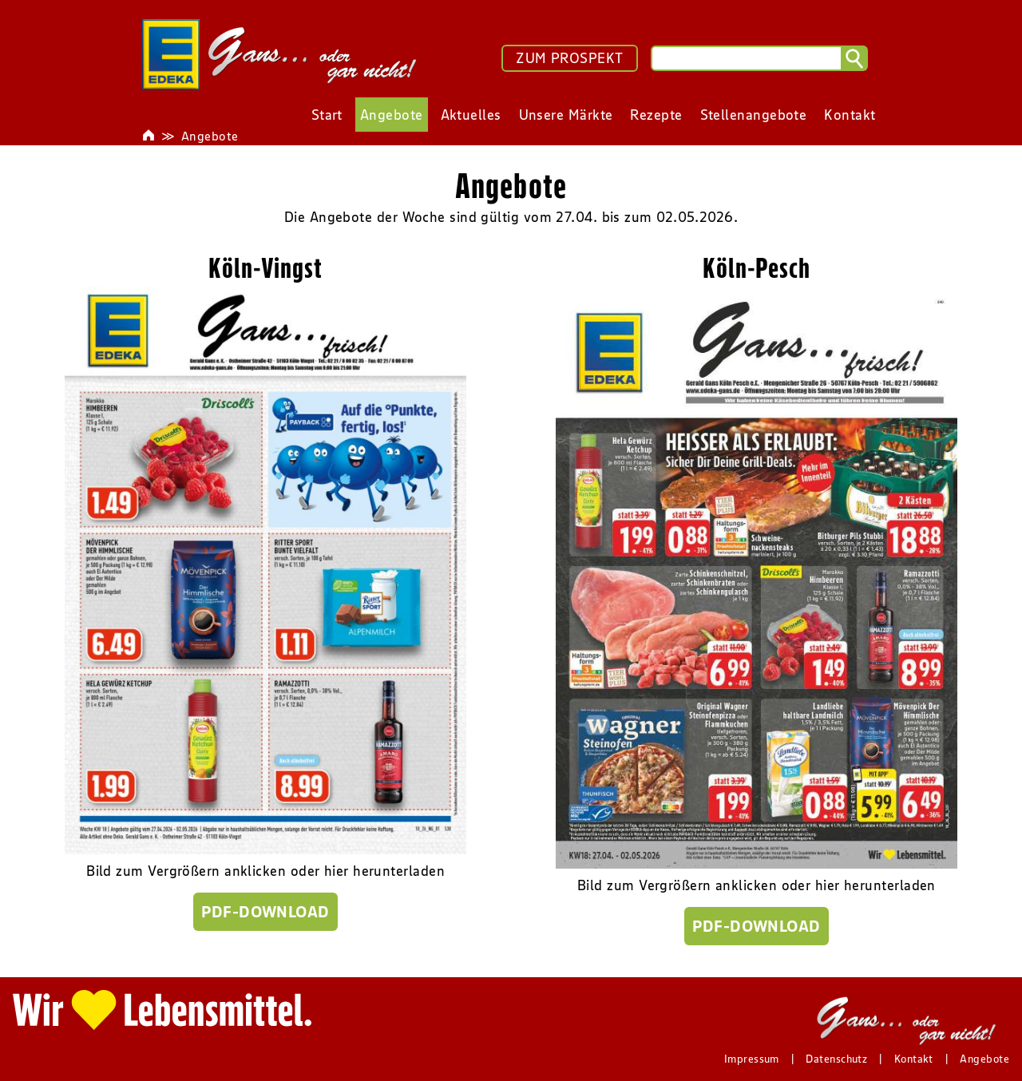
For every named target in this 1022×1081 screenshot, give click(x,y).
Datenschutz (836, 1058)
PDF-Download (265, 911)
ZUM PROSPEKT (569, 58)
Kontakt (913, 1058)
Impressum (751, 1058)
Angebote (210, 136)
